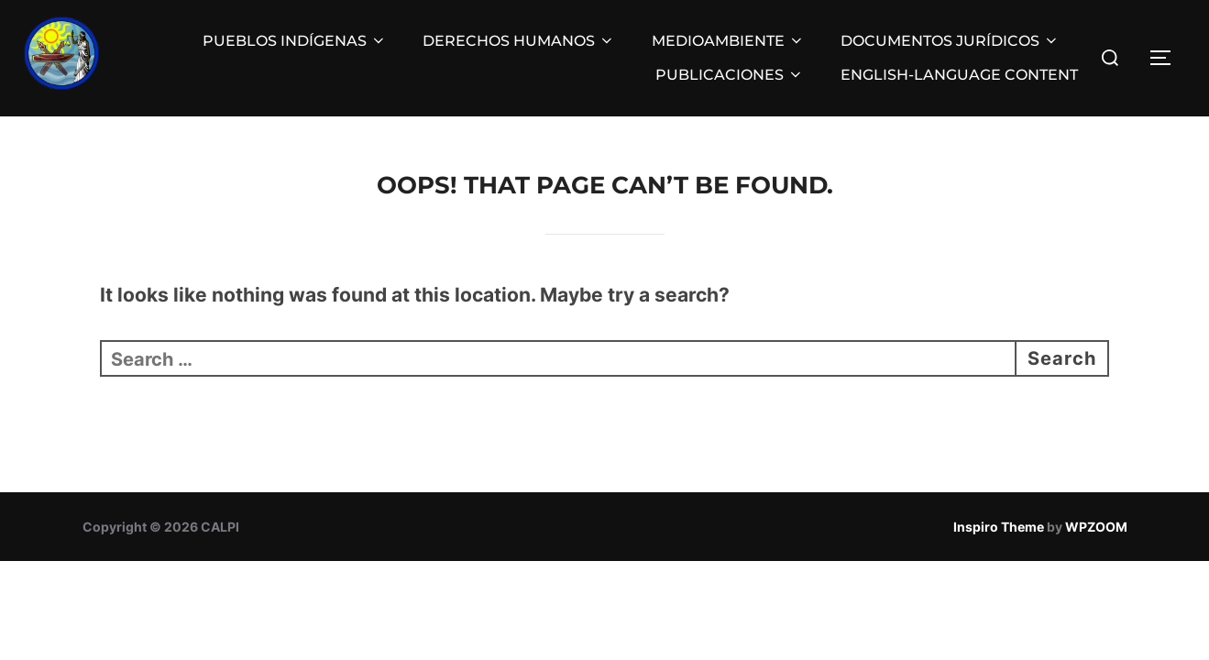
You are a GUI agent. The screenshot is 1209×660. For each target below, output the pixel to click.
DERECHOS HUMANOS (519, 41)
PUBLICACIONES (729, 74)
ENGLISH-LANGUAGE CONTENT (959, 74)
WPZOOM (1096, 526)
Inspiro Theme (998, 526)
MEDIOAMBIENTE (728, 41)
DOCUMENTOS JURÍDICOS (950, 41)
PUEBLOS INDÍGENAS (295, 41)
